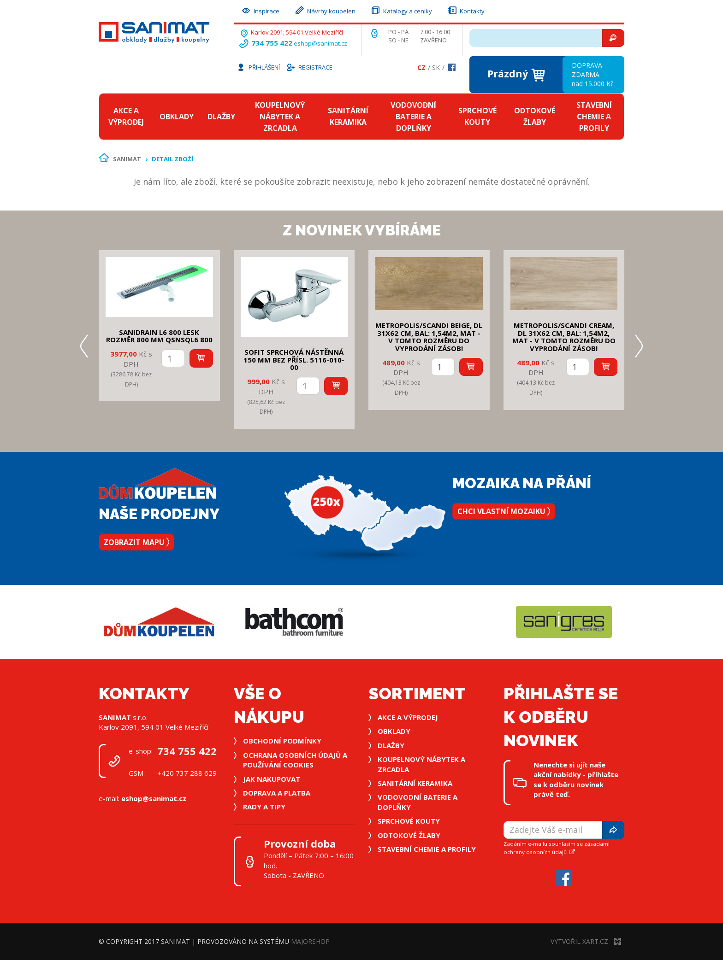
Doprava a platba (276, 792)
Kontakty (466, 10)
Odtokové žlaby (534, 116)
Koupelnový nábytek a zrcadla (280, 116)
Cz (421, 67)
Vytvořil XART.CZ (586, 941)
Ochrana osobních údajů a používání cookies (295, 759)
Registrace (308, 67)
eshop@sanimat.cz (320, 43)
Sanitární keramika (348, 116)
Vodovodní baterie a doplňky (413, 116)
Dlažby (221, 116)
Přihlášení (258, 67)
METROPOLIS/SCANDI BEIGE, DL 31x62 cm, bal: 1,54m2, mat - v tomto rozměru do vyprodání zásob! (428, 337)
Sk (436, 67)
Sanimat (127, 159)
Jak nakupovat (271, 779)
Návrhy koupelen (325, 10)
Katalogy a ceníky (401, 10)
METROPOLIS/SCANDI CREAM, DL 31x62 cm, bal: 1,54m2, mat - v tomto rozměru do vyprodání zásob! (564, 337)
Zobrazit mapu (136, 542)
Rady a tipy (264, 806)
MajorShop (310, 941)
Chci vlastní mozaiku (503, 511)
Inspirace (260, 10)
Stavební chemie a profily (594, 116)
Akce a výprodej (126, 116)
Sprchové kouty (477, 116)
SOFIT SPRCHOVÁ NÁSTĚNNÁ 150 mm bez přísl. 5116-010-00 (293, 359)
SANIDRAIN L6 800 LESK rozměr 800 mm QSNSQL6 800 (159, 336)
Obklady (177, 116)
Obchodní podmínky (282, 740)
